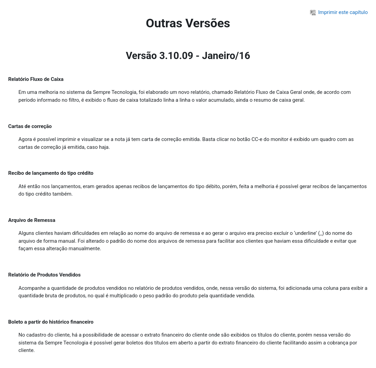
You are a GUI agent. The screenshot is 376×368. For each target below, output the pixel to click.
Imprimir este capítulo (339, 12)
